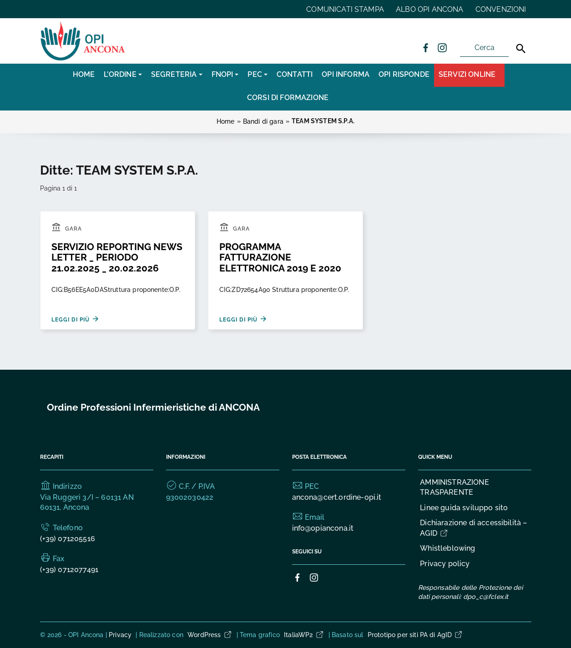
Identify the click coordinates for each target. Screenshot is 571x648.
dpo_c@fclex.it (485, 596)
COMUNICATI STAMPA (345, 9)
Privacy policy (445, 563)
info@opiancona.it (323, 528)
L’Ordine (120, 74)
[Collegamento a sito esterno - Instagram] (441, 47)
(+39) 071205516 (67, 538)
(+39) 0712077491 (69, 569)
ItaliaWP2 (304, 634)
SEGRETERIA (174, 74)
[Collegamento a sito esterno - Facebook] (425, 47)
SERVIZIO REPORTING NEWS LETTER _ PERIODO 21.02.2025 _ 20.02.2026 (116, 257)
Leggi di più (75, 318)
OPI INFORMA (345, 74)
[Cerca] (521, 49)
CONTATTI (295, 74)
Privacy (120, 634)
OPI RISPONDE (404, 74)
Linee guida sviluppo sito (464, 507)
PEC (255, 74)
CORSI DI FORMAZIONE (287, 97)
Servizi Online (467, 74)
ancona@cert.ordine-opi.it (337, 497)
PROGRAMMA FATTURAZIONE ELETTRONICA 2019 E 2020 (280, 257)
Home (84, 74)
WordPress (209, 634)
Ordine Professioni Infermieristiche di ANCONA (153, 407)
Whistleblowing (447, 548)
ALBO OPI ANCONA (429, 9)
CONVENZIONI (500, 9)
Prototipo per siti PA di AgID (416, 634)
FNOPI (222, 74)
